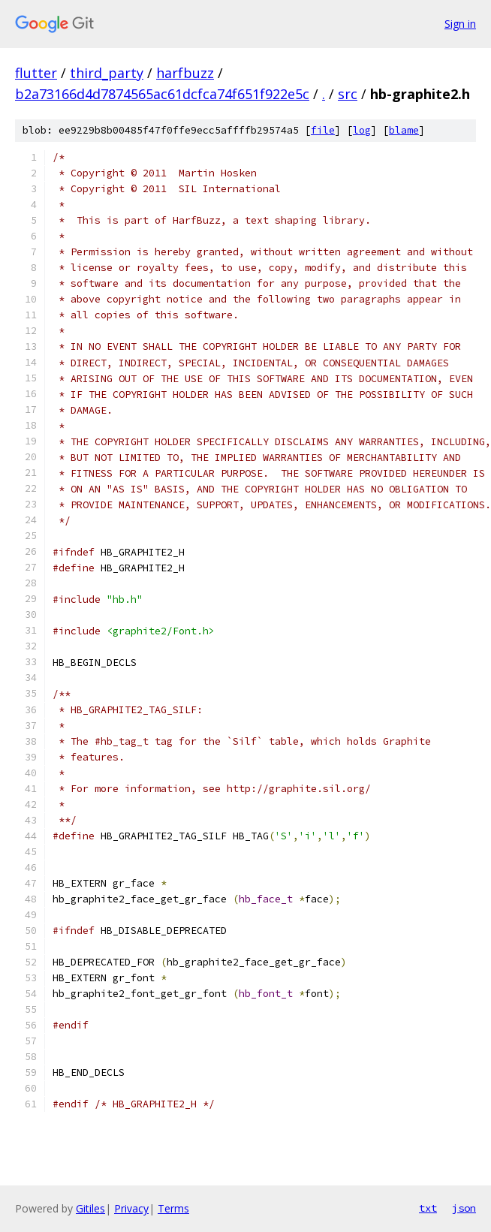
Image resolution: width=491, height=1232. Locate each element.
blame (404, 130)
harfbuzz (185, 73)
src (347, 94)
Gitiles (90, 1208)
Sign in (460, 24)
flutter (36, 73)
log (362, 130)
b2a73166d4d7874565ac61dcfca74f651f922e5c (162, 94)
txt (428, 1208)
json (464, 1208)
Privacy (131, 1208)
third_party (106, 73)
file (323, 130)
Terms (173, 1208)
